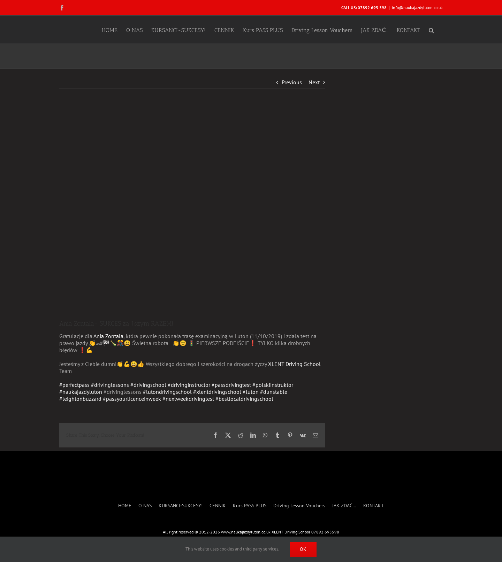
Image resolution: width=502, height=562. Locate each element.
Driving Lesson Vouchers (299, 506)
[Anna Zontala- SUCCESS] (192, 209)
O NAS (145, 506)
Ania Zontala (108, 336)
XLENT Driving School (294, 363)
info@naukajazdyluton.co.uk (417, 7)
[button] (431, 30)
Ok (303, 549)
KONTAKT (373, 506)
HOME (124, 506)
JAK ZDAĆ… (344, 506)
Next (314, 82)
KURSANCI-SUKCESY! (181, 506)
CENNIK (218, 506)
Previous (292, 82)
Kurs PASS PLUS (249, 506)
